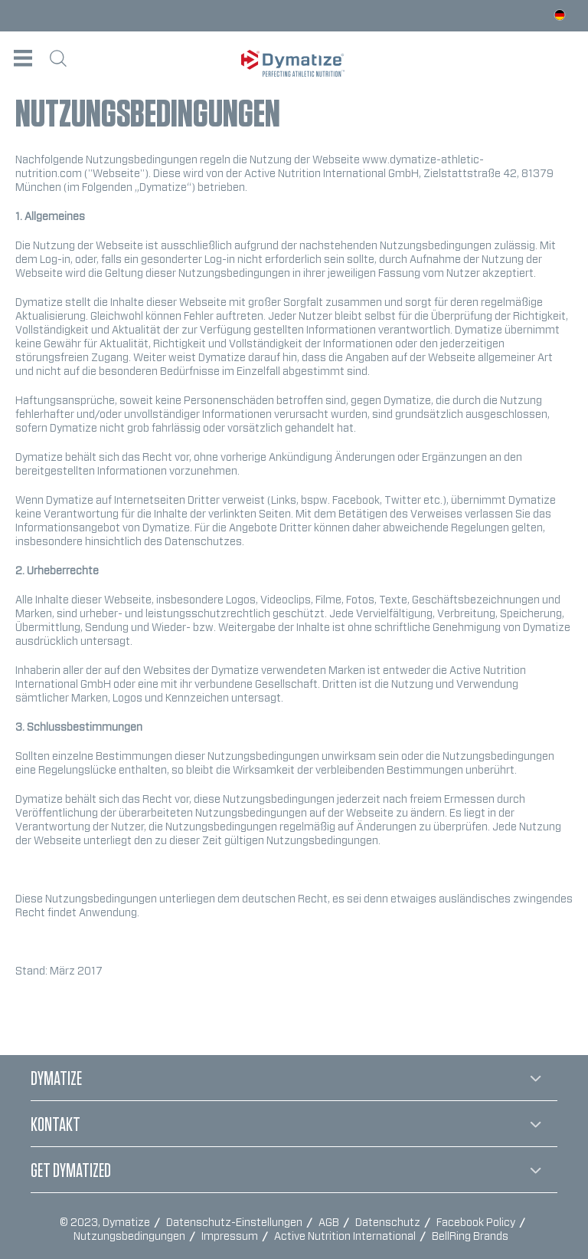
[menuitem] (23, 58)
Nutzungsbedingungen (131, 1236)
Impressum (230, 1236)
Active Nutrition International (346, 1236)
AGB (329, 1223)
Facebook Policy (477, 1223)
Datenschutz (389, 1223)
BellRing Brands (470, 1236)
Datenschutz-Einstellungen (235, 1223)
